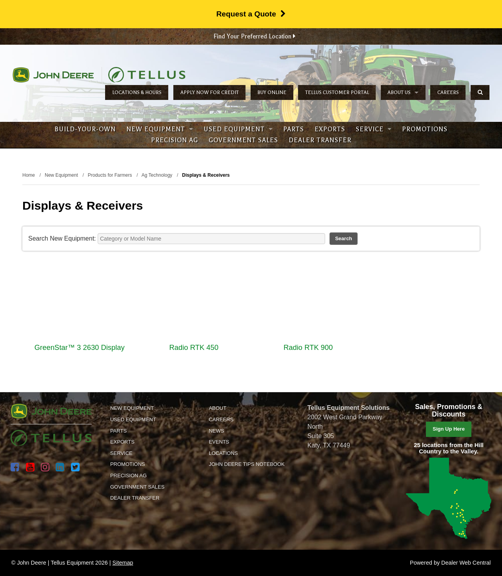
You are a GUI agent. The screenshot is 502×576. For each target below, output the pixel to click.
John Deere (53, 75)
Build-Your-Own (85, 129)
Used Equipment (238, 129)
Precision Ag (174, 140)
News (216, 431)
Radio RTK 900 (308, 347)
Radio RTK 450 (193, 347)
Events (219, 442)
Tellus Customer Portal (337, 92)
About (217, 408)
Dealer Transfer (320, 140)
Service (373, 129)
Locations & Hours (137, 92)
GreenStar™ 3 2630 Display (80, 347)
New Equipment (159, 129)
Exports (330, 129)
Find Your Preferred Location (254, 36)
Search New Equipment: (62, 238)
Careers (448, 92)
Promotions (424, 129)
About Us (402, 92)
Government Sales (243, 140)
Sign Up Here (449, 429)
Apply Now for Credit (209, 92)
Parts (293, 129)
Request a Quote (251, 14)
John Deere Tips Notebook (246, 464)
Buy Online (271, 92)
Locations (223, 453)
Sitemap (123, 563)
